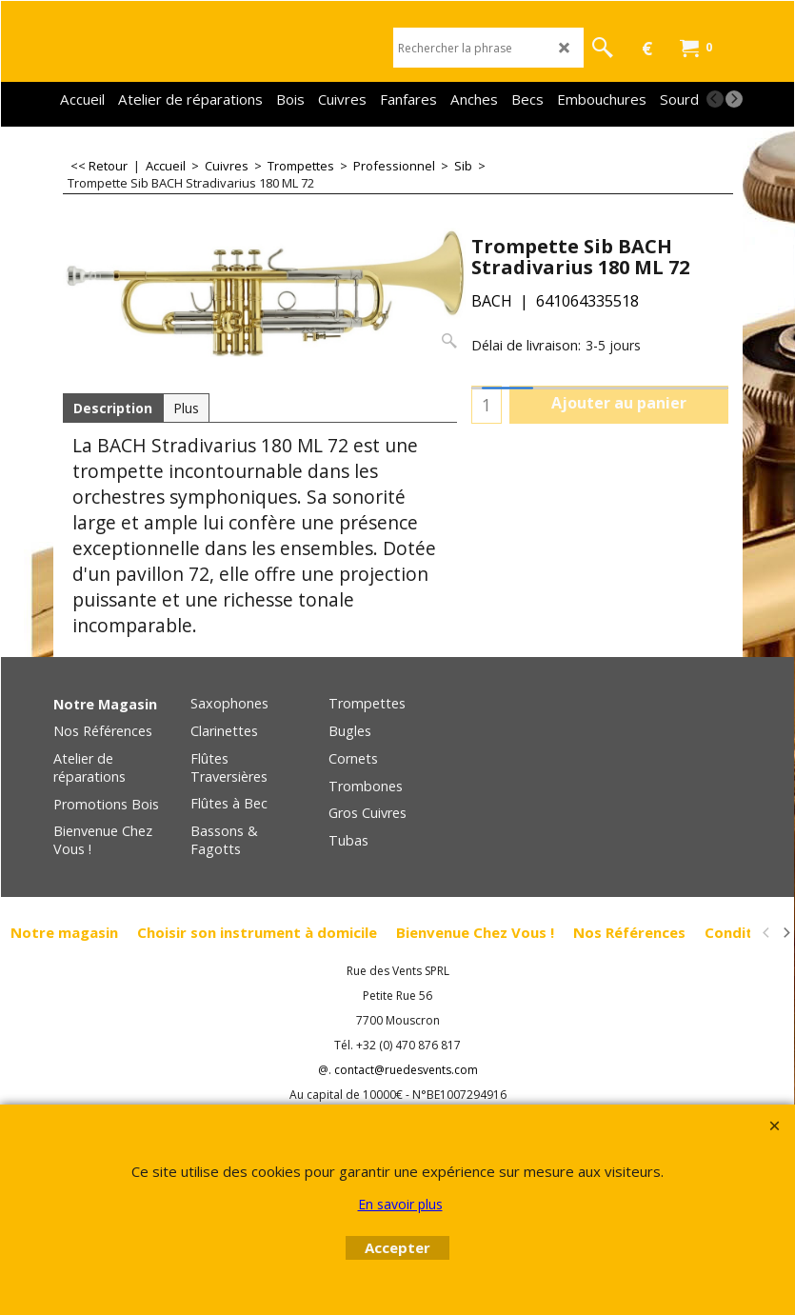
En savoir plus (400, 1204)
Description (112, 408)
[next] (734, 99)
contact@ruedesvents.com (406, 1070)
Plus (186, 408)
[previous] (715, 99)
